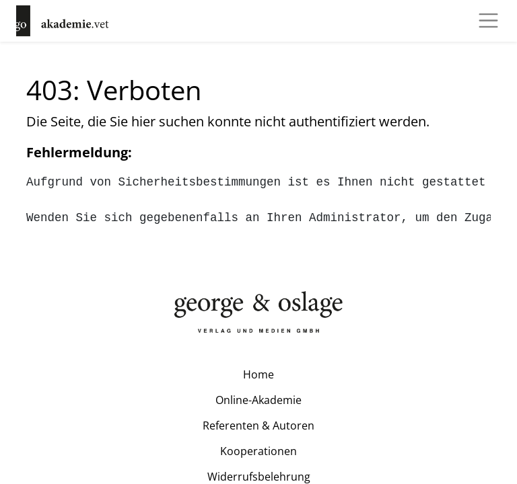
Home (258, 374)
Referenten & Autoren (258, 425)
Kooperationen (258, 451)
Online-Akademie (258, 400)
